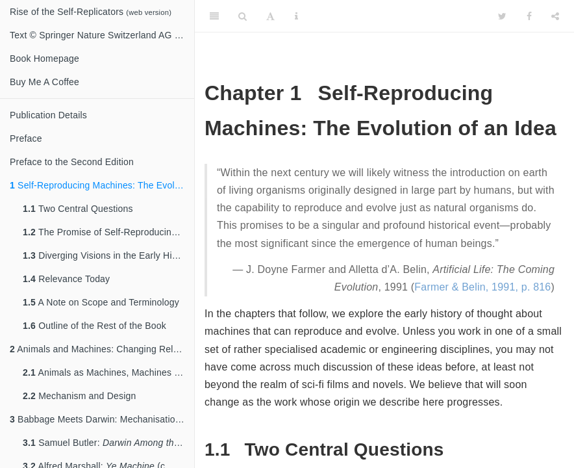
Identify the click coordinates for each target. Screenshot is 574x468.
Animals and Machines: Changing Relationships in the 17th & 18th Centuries (102, 349)
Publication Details (48, 115)
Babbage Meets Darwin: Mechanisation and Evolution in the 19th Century (102, 419)
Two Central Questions (78, 208)
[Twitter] (502, 16)
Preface (26, 138)
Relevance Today (66, 279)
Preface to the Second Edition (72, 162)
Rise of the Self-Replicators (90, 11)
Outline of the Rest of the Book (94, 325)
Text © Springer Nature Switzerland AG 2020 (102, 35)
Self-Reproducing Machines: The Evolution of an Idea (102, 185)
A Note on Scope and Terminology (101, 302)
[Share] (555, 16)
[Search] (242, 16)
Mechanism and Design (79, 396)
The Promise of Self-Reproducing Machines (108, 232)
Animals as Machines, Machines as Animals (108, 372)
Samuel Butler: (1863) (108, 442)
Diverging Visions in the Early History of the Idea (108, 255)
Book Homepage (44, 58)
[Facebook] (529, 16)
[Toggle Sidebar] (214, 16)
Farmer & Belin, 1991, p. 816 (482, 286)
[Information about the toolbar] (296, 16)
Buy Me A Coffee (44, 82)
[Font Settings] (270, 16)
